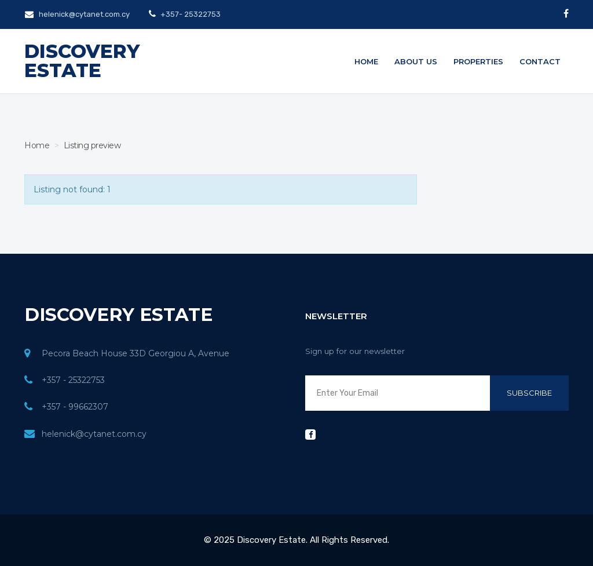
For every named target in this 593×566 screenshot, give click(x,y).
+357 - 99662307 (75, 406)
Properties (478, 61)
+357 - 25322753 (73, 380)
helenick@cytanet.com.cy (77, 14)
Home (366, 61)
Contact (540, 61)
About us (415, 61)
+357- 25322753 (190, 14)
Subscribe (529, 392)
